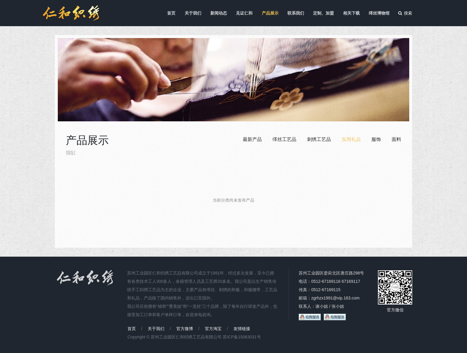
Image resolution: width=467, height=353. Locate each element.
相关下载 (351, 13)
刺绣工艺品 (319, 139)
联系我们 (295, 13)
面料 (396, 139)
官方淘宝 (213, 328)
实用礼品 (351, 139)
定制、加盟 (323, 13)
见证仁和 (244, 13)
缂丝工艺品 (284, 139)
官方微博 (184, 328)
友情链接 (242, 328)
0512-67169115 (325, 289)
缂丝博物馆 (379, 13)
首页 (171, 13)
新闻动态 (218, 13)
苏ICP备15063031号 (242, 337)
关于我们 (193, 13)
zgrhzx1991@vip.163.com (335, 298)
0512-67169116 (325, 281)
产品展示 (270, 13)
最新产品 (252, 139)
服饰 (376, 139)
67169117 (351, 281)
